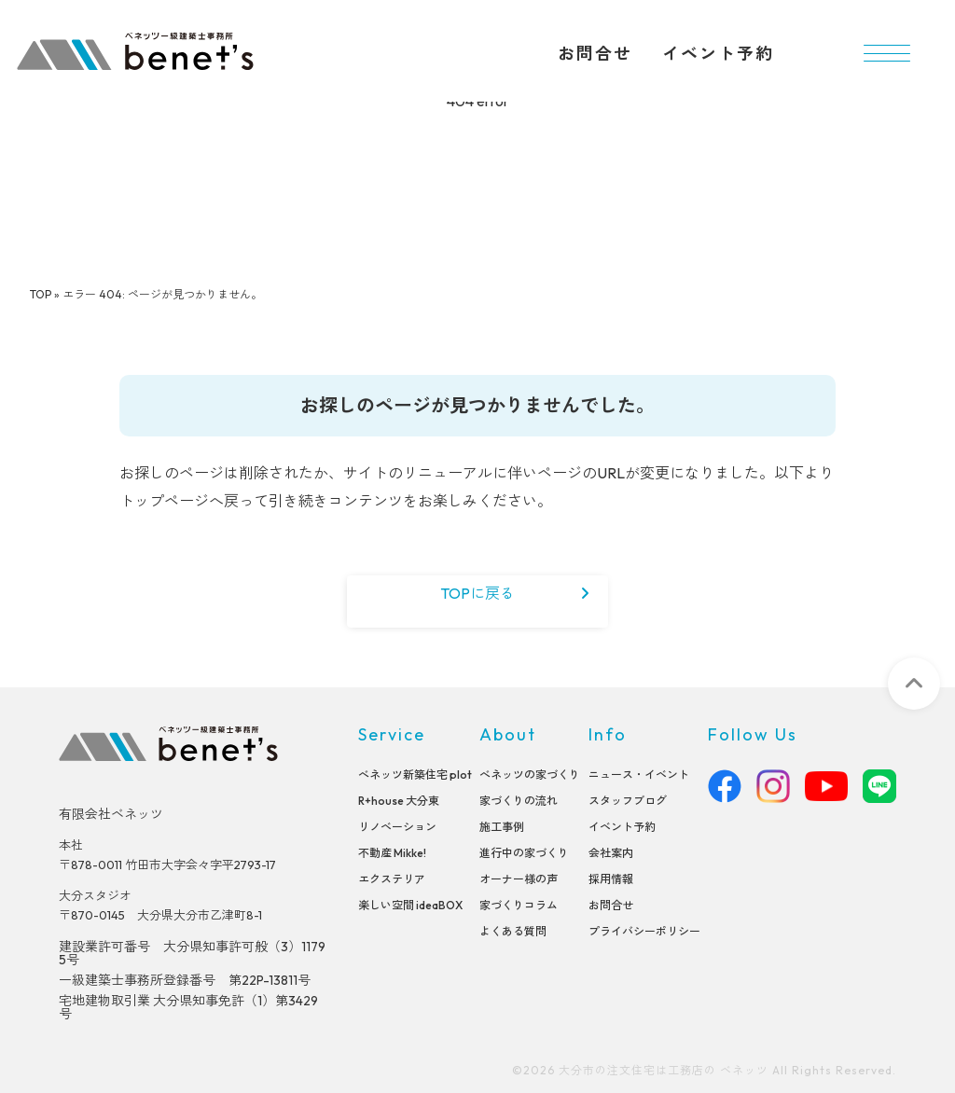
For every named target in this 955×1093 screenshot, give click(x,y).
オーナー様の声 (518, 878)
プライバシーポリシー (644, 930)
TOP (40, 294)
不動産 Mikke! (392, 852)
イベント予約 (718, 53)
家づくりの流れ (518, 800)
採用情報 (610, 878)
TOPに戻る (477, 593)
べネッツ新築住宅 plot (415, 774)
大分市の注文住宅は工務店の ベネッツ (663, 1070)
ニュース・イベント (638, 774)
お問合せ (595, 53)
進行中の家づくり (524, 852)
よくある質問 (513, 930)
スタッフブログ (627, 800)
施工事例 (501, 826)
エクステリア (391, 878)
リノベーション (397, 826)
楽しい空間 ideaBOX (410, 904)
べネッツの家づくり (529, 774)
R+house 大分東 (398, 800)
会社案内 (610, 852)
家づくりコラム (518, 904)
